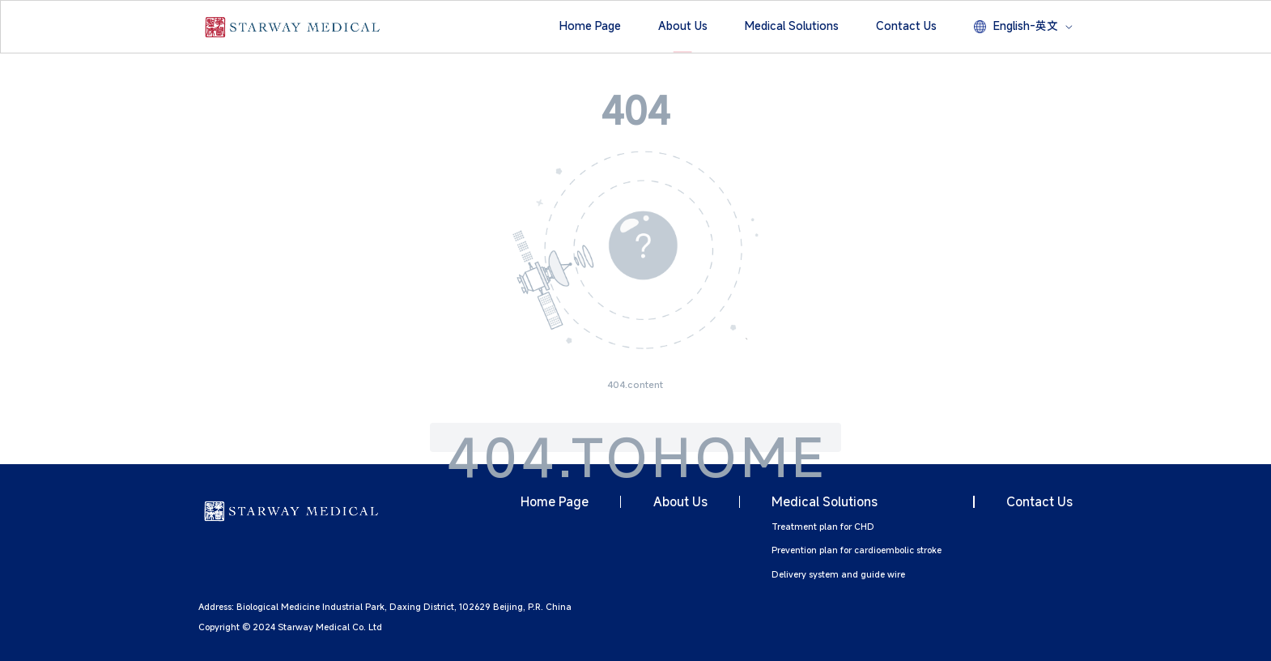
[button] (590, 27)
